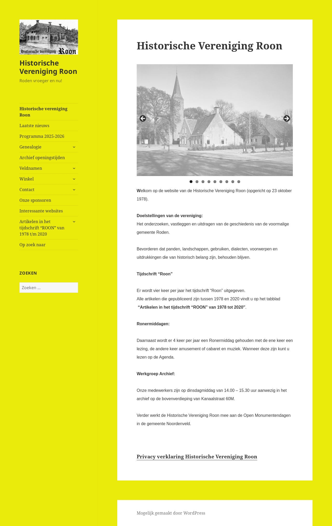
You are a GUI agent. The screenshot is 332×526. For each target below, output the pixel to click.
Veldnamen (30, 168)
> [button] (286, 119)
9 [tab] (238, 181)
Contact (26, 189)
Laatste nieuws (34, 125)
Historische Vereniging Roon (48, 67)
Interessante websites (41, 211)
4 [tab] (209, 181)
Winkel (26, 179)
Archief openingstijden (42, 157)
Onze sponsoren (35, 200)
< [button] (143, 119)
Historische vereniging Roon (43, 112)
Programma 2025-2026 (41, 136)
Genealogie (30, 147)
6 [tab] (220, 181)
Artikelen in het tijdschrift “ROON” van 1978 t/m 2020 (41, 228)
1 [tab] (191, 181)
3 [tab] (203, 181)
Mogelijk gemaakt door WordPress (171, 513)
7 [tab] (226, 181)
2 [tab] (197, 181)
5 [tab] (214, 181)
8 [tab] (232, 181)
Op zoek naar (32, 245)
